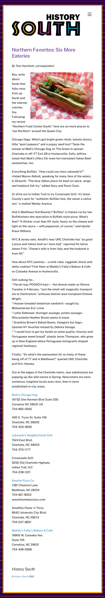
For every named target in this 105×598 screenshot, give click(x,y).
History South (21, 576)
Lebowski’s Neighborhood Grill (32, 435)
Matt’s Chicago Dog (25, 395)
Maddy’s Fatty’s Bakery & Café (32, 530)
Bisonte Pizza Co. (23, 480)
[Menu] (89, 14)
